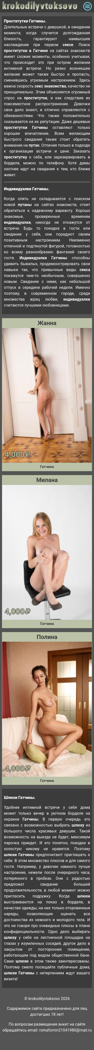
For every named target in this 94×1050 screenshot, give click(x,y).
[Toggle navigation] (87, 6)
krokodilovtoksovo (41, 6)
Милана (47, 480)
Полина (47, 637)
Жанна (47, 323)
